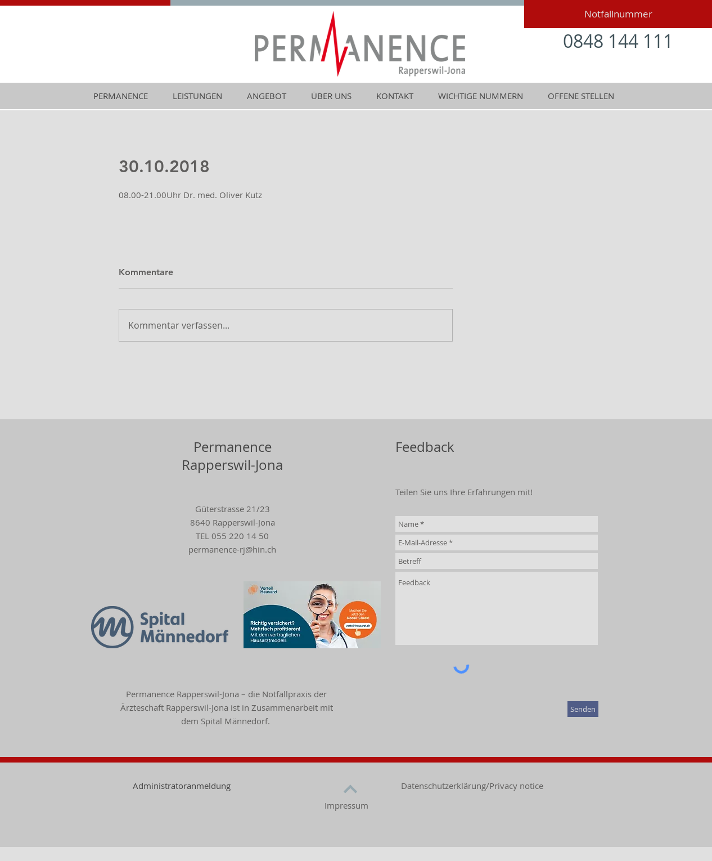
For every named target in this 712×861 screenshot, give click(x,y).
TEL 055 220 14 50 (232, 535)
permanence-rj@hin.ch (232, 549)
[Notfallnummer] (618, 14)
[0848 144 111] (618, 41)
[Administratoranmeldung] (181, 785)
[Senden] (582, 709)
